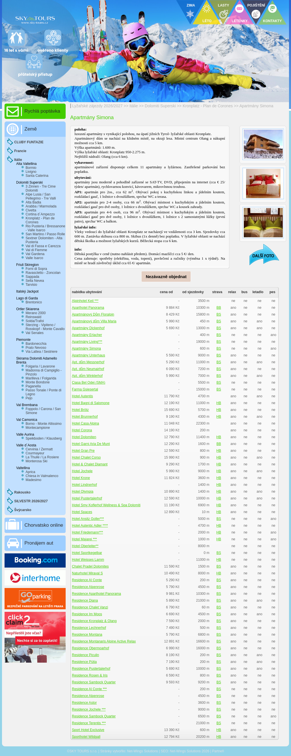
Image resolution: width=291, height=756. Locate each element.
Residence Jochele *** (89, 709)
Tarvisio (31, 285)
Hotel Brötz (80, 410)
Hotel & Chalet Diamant (89, 464)
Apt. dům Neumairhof (88, 369)
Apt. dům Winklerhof (87, 376)
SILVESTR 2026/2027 (31, 501)
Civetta (31, 210)
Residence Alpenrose (88, 587)
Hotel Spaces (82, 512)
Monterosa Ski (36, 461)
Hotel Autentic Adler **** (90, 526)
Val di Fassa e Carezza (43, 246)
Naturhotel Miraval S (87, 573)
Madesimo (33, 480)
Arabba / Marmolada (41, 206)
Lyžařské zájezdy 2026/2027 (97, 106)
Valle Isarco (34, 258)
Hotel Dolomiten (84, 437)
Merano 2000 (36, 313)
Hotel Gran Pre (83, 451)
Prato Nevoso (36, 348)
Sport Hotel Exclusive (88, 730)
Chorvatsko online (43, 525)
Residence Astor (84, 703)
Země (30, 129)
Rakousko (22, 492)
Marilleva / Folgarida (41, 378)
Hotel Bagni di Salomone (90, 403)
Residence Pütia (84, 662)
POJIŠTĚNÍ (256, 5)
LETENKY (240, 21)
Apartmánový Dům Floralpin (93, 314)
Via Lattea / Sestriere (41, 352)
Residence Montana (87, 635)
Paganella (33, 386)
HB (218, 403)
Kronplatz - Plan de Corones (208, 106)
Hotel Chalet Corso (86, 457)
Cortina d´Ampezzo (40, 214)
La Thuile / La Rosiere (42, 457)
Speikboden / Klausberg (44, 438)
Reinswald (33, 317)
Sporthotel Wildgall (86, 737)
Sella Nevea (35, 281)
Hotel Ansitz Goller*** (88, 519)
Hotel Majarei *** (84, 539)
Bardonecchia (36, 344)
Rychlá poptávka (42, 111)
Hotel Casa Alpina (85, 423)
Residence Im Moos (87, 614)
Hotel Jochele (82, 471)
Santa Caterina (37, 176)
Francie (20, 151)
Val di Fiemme (36, 250)
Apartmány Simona (256, 106)
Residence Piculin (85, 655)
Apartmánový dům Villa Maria (94, 321)
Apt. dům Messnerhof (88, 362)
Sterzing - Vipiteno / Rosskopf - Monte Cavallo (45, 327)
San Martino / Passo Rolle (45, 234)
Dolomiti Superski (160, 106)
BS (219, 314)
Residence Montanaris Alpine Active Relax (104, 641)
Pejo (29, 398)
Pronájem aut (38, 543)
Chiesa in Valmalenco (42, 476)
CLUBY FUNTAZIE (28, 142)
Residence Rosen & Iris (89, 675)
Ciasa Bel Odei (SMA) (88, 383)
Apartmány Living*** (87, 342)
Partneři (218, 751)
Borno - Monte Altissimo (44, 424)
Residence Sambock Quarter (94, 682)
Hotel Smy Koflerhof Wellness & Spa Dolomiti (106, 505)
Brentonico (34, 302)
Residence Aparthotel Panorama (96, 594)
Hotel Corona (82, 430)
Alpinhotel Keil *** (85, 301)
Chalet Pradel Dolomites (90, 566)
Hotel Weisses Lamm (88, 560)
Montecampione (38, 428)
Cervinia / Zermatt (39, 449)
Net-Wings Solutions (142, 751)
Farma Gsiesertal (85, 389)
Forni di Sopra (36, 269)
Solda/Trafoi (35, 321)
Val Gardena (35, 254)
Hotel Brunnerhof (85, 417)
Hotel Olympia (82, 492)
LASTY (223, 5)
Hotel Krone (81, 478)
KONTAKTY (272, 21)
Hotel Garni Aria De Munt (91, 444)
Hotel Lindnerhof (84, 485)
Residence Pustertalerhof (91, 669)
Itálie (134, 106)
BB (219, 308)
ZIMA (191, 5)
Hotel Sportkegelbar (87, 553)
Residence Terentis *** (89, 723)
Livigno (31, 172)
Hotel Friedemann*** (87, 532)
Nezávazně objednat (166, 276)
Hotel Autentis (82, 396)
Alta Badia (33, 202)
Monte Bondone (38, 382)
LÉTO (207, 21)
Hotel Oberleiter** (85, 546)
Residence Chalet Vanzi (90, 607)
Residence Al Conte (87, 580)
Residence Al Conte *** (89, 689)
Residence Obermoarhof (90, 648)
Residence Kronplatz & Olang (94, 621)
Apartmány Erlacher (87, 335)
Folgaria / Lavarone (40, 366)
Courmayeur (35, 453)
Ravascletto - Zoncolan (43, 273)
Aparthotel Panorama (88, 308)
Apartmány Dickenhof (88, 328)
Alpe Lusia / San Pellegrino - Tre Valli (41, 196)
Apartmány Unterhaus (88, 355)
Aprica (30, 472)
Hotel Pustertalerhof (87, 498)
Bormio (31, 168)
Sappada (32, 277)
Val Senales (34, 333)
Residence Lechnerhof (89, 628)
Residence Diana (85, 600)
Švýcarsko (22, 510)
